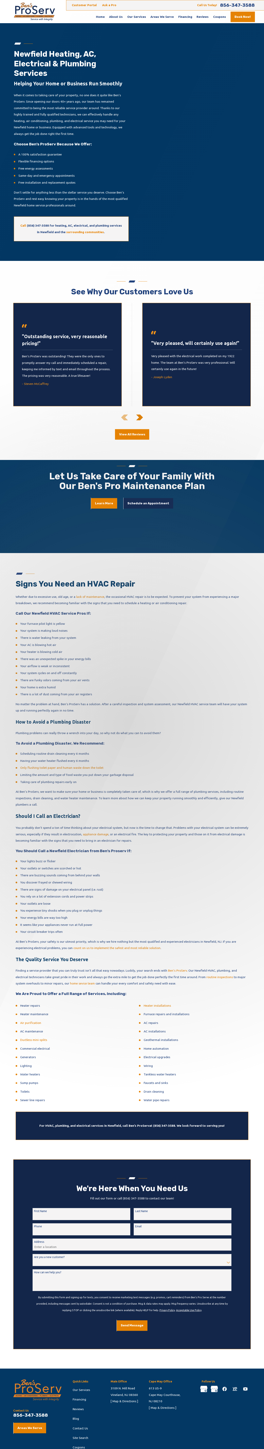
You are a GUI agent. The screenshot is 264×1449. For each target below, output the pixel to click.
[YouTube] (245, 1389)
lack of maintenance (90, 596)
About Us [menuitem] (116, 16)
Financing (79, 1399)
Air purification (30, 1023)
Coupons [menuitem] (219, 16)
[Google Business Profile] (204, 1389)
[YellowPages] (235, 1389)
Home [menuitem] (100, 16)
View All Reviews (132, 434)
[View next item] (139, 417)
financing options (42, 161)
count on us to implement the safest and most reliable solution (116, 948)
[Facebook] (224, 1389)
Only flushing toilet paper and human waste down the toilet (62, 767)
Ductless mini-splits (33, 1040)
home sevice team (82, 983)
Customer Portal (84, 5)
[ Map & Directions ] (124, 1401)
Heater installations (157, 1005)
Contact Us (80, 1428)
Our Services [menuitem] (136, 16)
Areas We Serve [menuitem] (162, 16)
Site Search (80, 1437)
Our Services (81, 1390)
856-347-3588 (237, 5)
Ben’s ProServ (177, 970)
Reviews (78, 1409)
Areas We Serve (29, 1428)
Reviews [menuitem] (203, 16)
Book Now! (243, 17)
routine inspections (219, 977)
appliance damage (95, 834)
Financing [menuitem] (185, 16)
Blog (76, 1418)
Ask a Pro (109, 5)
